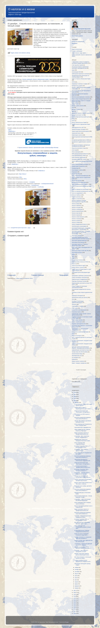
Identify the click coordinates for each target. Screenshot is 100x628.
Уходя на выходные (76, 335)
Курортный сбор (76, 173)
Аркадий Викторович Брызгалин (82, 28)
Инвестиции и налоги (77, 135)
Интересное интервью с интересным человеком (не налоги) (81, 145)
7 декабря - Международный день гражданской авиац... (83, 516)
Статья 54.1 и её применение (79, 310)
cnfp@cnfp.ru (11, 131)
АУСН (73, 82)
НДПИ (73, 254)
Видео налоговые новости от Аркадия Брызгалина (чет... (82, 433)
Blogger (67, 622)
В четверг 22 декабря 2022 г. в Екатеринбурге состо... (82, 447)
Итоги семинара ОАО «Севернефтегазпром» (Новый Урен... (83, 527)
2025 (75, 394)
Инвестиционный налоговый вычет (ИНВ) (82, 136)
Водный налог (75, 103)
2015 (75, 603)
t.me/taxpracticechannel (47, 183)
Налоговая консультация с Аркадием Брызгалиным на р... (83, 466)
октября (77, 569)
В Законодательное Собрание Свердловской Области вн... (82, 531)
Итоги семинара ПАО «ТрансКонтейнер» (80, 443)
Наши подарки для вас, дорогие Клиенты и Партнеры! (82, 430)
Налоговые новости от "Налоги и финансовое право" (80, 245)
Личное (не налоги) (76, 180)
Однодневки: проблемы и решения (80, 275)
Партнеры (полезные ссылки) (79, 281)
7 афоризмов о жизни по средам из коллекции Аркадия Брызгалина (80, 62)
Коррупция (74, 171)
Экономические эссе (77, 355)
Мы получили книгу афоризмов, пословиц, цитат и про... (82, 523)
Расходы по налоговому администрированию (78, 302)
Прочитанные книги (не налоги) (79, 297)
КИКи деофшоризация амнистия (80, 153)
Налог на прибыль (76, 195)
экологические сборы (77, 353)
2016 (75, 601)
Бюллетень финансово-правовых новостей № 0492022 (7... (83, 490)
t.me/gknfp (32, 182)
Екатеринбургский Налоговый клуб (80, 116)
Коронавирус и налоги (77, 170)
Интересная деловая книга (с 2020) (80, 140)
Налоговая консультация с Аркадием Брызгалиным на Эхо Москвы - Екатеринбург (81, 232)
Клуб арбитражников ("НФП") (79, 155)
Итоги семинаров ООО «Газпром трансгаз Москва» (83, 503)
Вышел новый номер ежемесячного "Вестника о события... (83, 483)
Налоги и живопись (76, 205)
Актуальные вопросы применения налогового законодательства (80, 67)
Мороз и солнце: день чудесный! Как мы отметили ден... (83, 541)
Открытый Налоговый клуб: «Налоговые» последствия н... (83, 411)
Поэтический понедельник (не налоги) (81, 289)
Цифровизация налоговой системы (80, 350)
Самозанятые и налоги (77, 306)
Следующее (11, 275)
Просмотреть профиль (77, 35)
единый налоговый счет (78, 115)
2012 (75, 609)
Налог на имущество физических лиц (81, 191)
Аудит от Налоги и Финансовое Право (81, 78)
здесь (9, 129)
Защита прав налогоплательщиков (80, 131)
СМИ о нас (74, 308)
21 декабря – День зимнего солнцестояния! (81, 450)
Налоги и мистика (76, 213)
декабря (77, 402)
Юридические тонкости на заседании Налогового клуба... (83, 440)
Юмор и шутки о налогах (78, 361)
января (77, 588)
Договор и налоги (76, 109)
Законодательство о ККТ (78, 127)
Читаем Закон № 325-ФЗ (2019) (79, 351)
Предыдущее (63, 275)
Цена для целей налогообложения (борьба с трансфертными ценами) (80, 347)
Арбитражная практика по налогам (80, 73)
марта (76, 583)
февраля (77, 586)
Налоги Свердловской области (79, 224)
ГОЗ (73, 107)
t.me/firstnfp (41, 187)
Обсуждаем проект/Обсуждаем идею (81, 272)
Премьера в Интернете (77, 295)
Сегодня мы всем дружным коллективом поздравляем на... (83, 476)
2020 (75, 592)
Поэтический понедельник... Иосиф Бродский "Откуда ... (83, 496)
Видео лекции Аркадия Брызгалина (80, 98)
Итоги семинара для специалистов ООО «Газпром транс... (83, 425)
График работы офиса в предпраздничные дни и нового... (83, 408)
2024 (75, 396)
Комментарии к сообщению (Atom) (24, 278)
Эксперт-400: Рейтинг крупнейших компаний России (83, 421)
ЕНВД (73, 118)
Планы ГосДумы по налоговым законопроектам (79, 287)
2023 (75, 398)
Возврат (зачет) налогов (78, 105)
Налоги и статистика (77, 198)
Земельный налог (76, 133)
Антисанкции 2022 (76, 72)
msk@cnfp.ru (41, 170)
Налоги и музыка (76, 215)
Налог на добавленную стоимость (80, 184)
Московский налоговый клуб (79, 182)
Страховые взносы (76, 311)
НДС (73, 256)
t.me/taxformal (35, 185)
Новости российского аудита (79, 265)
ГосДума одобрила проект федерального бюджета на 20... (83, 561)
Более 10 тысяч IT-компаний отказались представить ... (82, 534)
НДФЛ (73, 258)
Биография (74, 43)
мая (76, 579)
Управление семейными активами (80, 331)
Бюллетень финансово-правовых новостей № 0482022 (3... (83, 513)
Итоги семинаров (76, 151)
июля (76, 575)
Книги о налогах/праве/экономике (80, 164)
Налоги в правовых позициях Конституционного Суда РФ (79, 201)
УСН (73, 333)
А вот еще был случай (77, 65)
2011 (75, 611)
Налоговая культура (77, 235)
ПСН (73, 299)
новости (74, 263)
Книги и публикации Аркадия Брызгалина (82, 161)
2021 (75, 590)
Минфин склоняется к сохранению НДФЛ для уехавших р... (83, 537)
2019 (75, 594)
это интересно (75, 357)
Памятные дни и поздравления (79, 279)
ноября (77, 567)
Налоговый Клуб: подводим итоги (83, 427)
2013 (75, 607)
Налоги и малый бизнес (78, 211)
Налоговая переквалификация (79, 240)
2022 (75, 400)
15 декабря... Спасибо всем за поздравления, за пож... (82, 473)
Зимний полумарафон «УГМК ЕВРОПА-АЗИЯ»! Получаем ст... (83, 547)
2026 (75, 392)
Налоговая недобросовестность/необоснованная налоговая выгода (80, 238)
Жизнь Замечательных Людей (79, 122)
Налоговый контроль (77, 252)
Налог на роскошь (76, 196)
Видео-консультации (77, 49)
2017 (75, 598)
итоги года (74, 150)
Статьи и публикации (77, 51)
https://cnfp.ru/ (22, 174)
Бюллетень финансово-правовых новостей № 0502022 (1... (83, 456)
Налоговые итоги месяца (78, 242)
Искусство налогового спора (79, 148)
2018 (75, 596)
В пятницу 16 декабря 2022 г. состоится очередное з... (82, 470)
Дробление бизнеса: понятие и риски (81, 113)
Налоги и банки (75, 203)
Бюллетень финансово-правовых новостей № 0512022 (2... (83, 418)
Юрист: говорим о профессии (79, 363)
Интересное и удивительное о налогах (81, 141)
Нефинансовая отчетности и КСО (80, 261)
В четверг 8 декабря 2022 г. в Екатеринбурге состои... (82, 520)
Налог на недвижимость (78, 193)
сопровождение (40, 153)
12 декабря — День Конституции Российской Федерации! (83, 500)
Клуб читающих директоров (78, 157)
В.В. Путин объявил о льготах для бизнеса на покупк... (83, 557)
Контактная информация (78, 41)
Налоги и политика (76, 218)
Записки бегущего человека (78, 129)
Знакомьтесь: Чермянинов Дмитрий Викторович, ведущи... (83, 544)
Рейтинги (74, 304)
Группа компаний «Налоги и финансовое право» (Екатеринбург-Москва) (38, 147)
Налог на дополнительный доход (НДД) (81, 186)
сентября (77, 571)
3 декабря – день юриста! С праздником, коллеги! (81, 551)
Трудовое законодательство (79, 323)
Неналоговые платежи (77, 260)
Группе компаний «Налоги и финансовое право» (36, 79)
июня (76, 577)
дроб (73, 111)
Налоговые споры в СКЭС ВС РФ (80, 250)
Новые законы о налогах (78, 267)
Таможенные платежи (77, 320)
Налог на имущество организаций (80, 189)
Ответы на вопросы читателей (79, 277)
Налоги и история (76, 207)
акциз (73, 70)
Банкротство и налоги (77, 85)
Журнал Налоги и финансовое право (81, 124)
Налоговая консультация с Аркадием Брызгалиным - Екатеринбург (81, 228)
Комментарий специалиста (78, 166)
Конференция (75, 168)
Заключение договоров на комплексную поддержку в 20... (83, 460)
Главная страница (37, 275)
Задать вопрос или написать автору (19, 52)
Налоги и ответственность (78, 216)
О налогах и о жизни (21, 9)
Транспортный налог (77, 321)
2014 (75, 605)
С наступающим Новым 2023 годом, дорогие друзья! (83, 405)
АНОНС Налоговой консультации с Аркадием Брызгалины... (83, 480)
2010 (75, 613)
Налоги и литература (77, 209)
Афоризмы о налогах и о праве (79, 83)
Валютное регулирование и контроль (81, 97)
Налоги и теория (76, 222)
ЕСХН (73, 120)
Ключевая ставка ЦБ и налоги (79, 159)
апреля (77, 581)
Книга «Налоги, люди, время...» (79, 53)
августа (77, 573)
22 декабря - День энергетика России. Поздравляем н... (82, 437)
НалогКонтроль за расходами (79, 226)
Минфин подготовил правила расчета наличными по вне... (82, 554)
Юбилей (74, 359)
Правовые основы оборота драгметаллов (82, 292)
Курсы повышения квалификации (80, 175)
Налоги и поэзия (76, 220)
